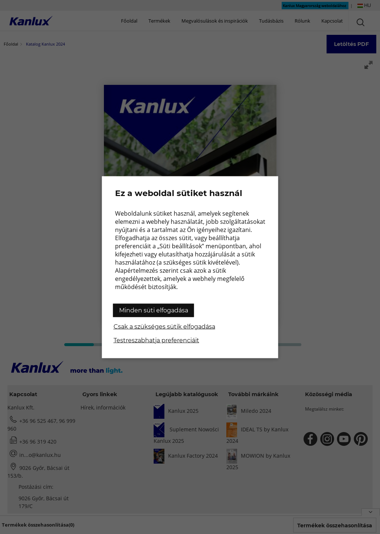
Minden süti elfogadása (153, 310)
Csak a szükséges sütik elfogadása (164, 326)
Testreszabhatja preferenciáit (156, 340)
